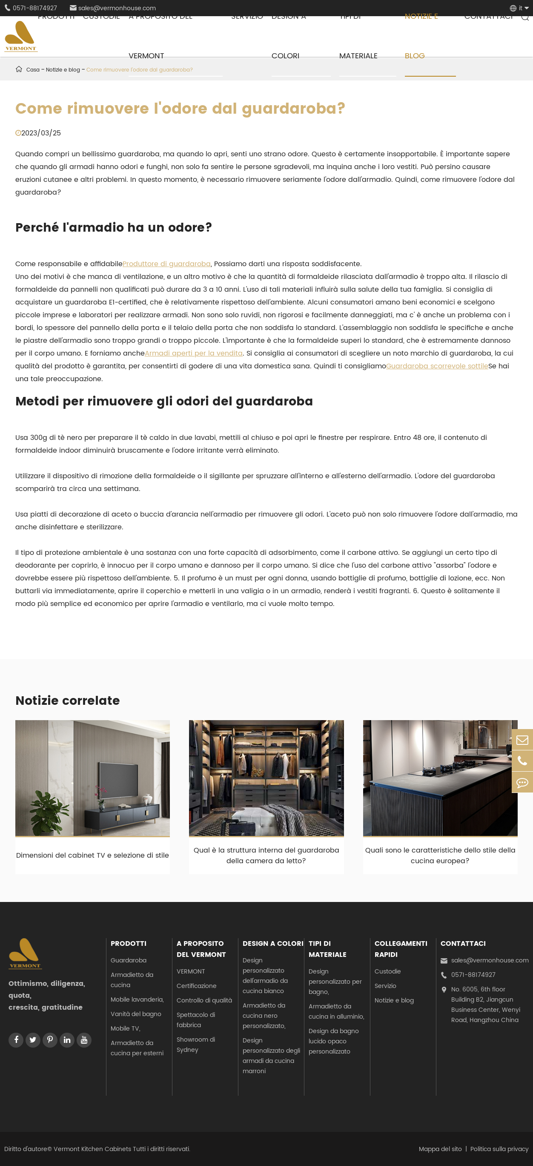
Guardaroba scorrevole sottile (437, 366)
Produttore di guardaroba (167, 264)
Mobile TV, (125, 1029)
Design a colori (273, 943)
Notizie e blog (394, 1000)
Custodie (388, 971)
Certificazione (197, 986)
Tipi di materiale (328, 949)
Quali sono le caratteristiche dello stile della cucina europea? (440, 856)
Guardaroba (128, 960)
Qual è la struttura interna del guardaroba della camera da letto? (266, 856)
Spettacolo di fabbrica (196, 1020)
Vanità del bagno (136, 1014)
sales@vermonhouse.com (485, 961)
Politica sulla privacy (499, 1149)
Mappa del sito (440, 1149)
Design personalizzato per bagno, (335, 982)
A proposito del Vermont (201, 949)
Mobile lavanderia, (137, 1000)
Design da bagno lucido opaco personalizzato (334, 1041)
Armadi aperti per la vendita (194, 353)
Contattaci (463, 943)
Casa (33, 70)
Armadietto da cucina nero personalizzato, (264, 1016)
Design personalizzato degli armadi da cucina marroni (271, 1056)
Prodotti (128, 943)
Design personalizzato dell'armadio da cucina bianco (265, 976)
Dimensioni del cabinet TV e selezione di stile (92, 855)
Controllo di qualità (204, 1000)
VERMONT (191, 971)
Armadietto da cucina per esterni (137, 1048)
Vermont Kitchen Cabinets (92, 1149)
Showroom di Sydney (196, 1045)
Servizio (385, 986)
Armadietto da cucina (132, 980)
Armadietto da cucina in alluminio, (336, 1012)
